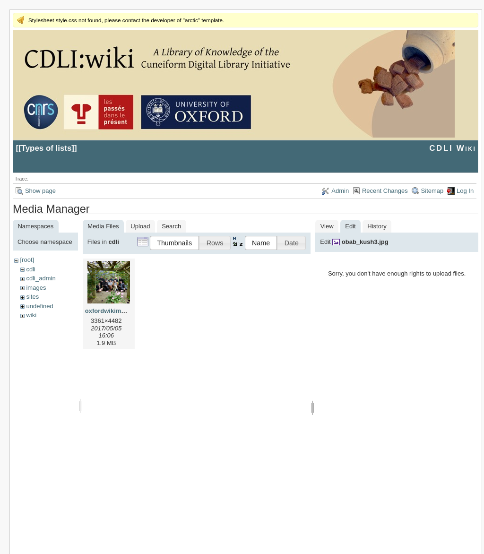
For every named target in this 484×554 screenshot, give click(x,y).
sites (32, 296)
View (327, 226)
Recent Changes (385, 190)
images (36, 287)
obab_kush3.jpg (365, 241)
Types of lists (46, 148)
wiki (31, 315)
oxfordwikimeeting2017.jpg (124, 310)
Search (171, 226)
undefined (39, 306)
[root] (27, 259)
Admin (340, 190)
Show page (40, 190)
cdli (30, 269)
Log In (465, 190)
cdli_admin (40, 278)
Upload (140, 226)
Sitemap (432, 190)
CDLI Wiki (452, 148)
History (376, 226)
